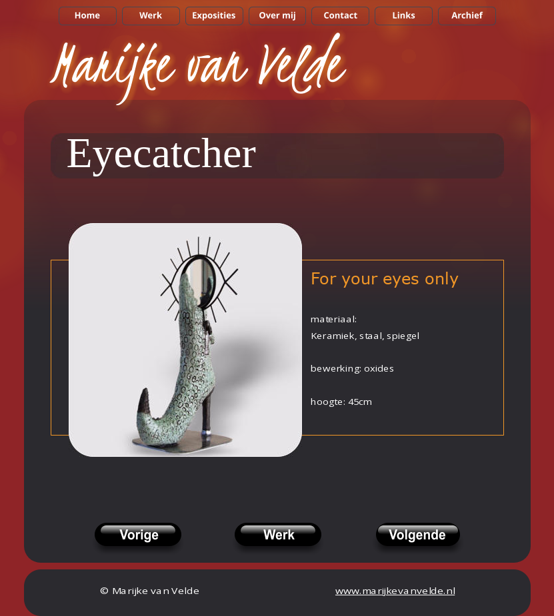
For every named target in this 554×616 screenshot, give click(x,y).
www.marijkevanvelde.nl (395, 591)
